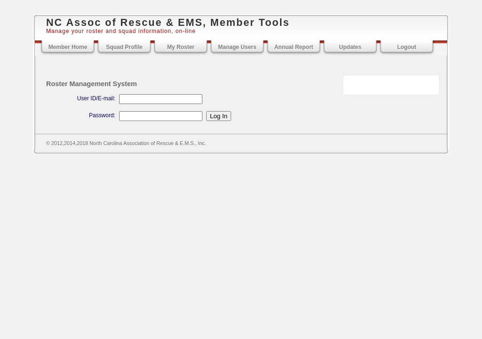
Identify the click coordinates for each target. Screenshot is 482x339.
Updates (350, 47)
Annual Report (293, 47)
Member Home (68, 47)
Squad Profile (124, 47)
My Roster (180, 47)
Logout (407, 47)
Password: (102, 115)
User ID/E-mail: (96, 98)
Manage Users (237, 47)
